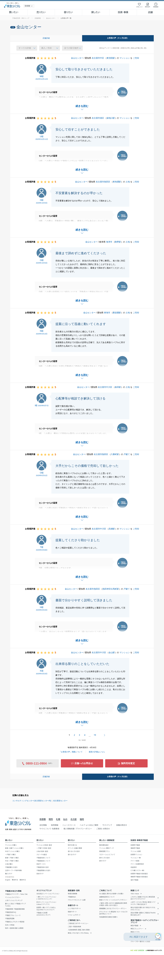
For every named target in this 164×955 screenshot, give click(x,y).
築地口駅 (111, 118)
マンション (125, 58)
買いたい (13, 12)
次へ (105, 735)
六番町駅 (115, 454)
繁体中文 (15, 880)
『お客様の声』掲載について (71, 752)
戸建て (127, 454)
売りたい (41, 12)
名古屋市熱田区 (103, 182)
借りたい (68, 12)
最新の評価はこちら (97, 752)
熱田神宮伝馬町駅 (110, 589)
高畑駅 (112, 529)
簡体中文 (23, 880)
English (7, 880)
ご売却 (136, 58)
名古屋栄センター (60, 801)
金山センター (77, 58)
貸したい (95, 12)
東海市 (107, 313)
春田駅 (118, 387)
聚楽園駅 (117, 313)
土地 (128, 182)
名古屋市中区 (98, 58)
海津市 (109, 242)
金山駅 (112, 652)
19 (95, 735)
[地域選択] (28, 6)
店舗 (150, 12)
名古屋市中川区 (105, 387)
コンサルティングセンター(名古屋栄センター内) (31, 801)
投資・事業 (123, 12)
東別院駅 (111, 58)
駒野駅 (118, 242)
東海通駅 (117, 182)
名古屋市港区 (98, 118)
